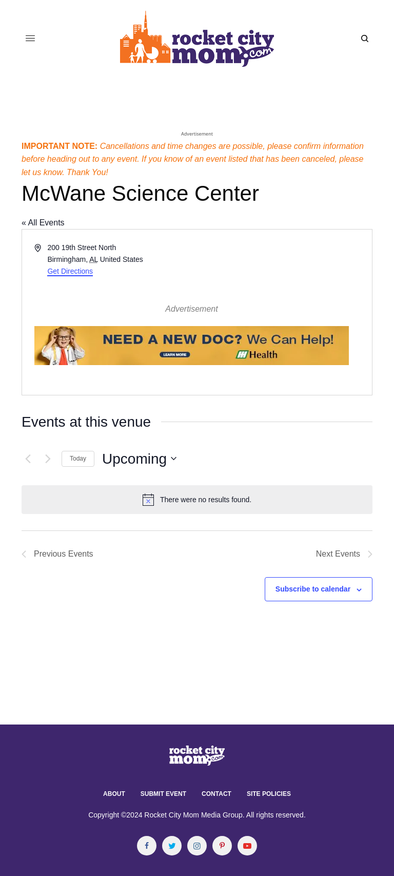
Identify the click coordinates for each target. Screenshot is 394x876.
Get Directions (70, 271)
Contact (216, 793)
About (114, 793)
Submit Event (163, 793)
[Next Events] (48, 458)
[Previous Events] (28, 458)
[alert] (197, 499)
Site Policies (269, 793)
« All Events (43, 222)
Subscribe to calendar (312, 589)
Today (78, 458)
